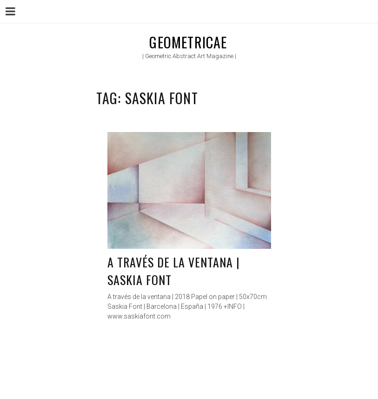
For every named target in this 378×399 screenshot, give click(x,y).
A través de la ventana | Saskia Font (173, 271)
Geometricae (188, 42)
